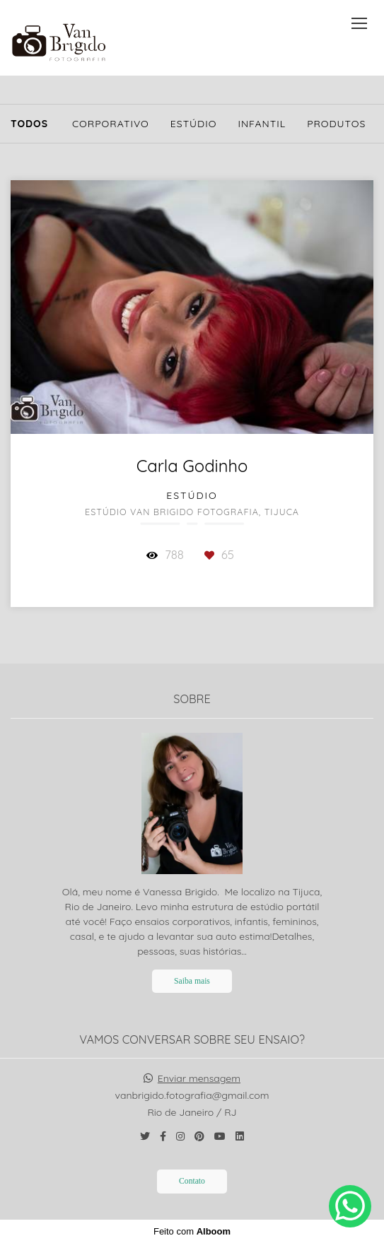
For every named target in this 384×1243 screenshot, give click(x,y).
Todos (29, 124)
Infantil (262, 124)
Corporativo (110, 124)
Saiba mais (192, 981)
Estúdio (193, 124)
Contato (192, 1181)
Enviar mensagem (199, 1078)
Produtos (336, 124)
